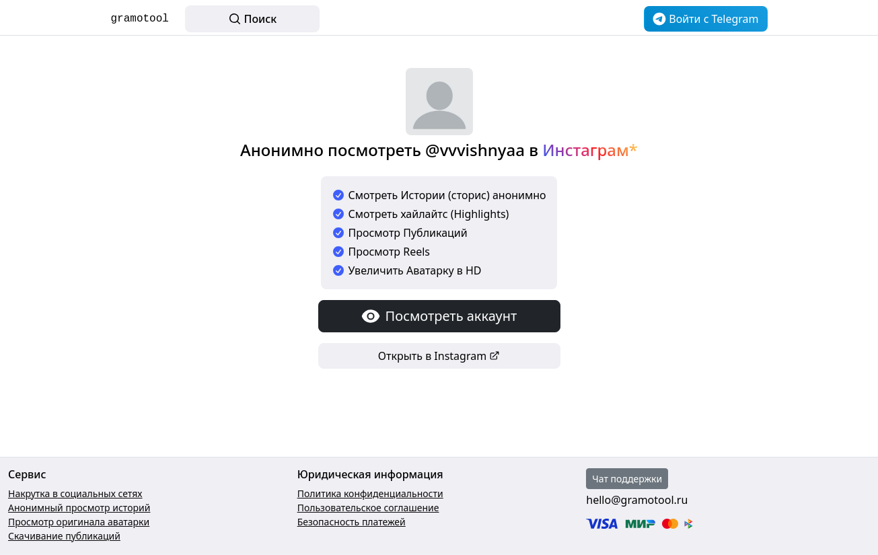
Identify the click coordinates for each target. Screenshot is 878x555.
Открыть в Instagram (439, 355)
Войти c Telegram (705, 18)
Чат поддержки (627, 478)
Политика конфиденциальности (370, 493)
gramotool (140, 19)
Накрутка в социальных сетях (75, 493)
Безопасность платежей (351, 521)
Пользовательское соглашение (368, 507)
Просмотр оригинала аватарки (78, 521)
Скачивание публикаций (64, 535)
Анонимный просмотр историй (79, 507)
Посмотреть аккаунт (439, 316)
